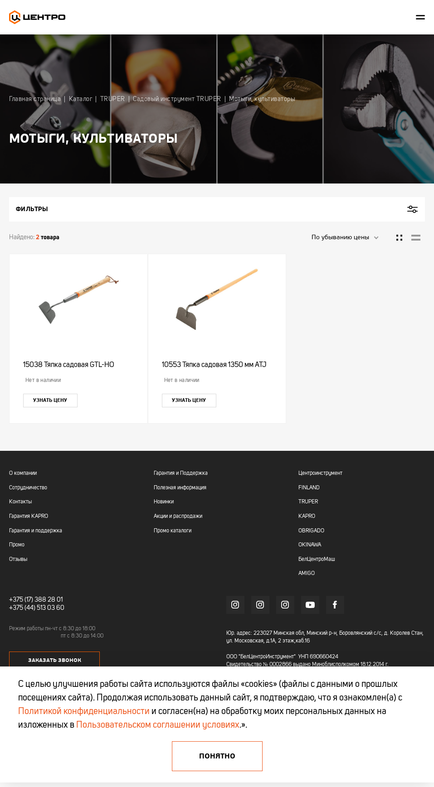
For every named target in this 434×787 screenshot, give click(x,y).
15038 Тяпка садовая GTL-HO (68, 365)
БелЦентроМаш (316, 559)
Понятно (217, 756)
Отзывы (18, 559)
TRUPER (308, 502)
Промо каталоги (172, 531)
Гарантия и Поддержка (181, 473)
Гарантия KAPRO (28, 516)
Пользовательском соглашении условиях (157, 725)
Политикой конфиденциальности (84, 711)
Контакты (20, 502)
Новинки (164, 502)
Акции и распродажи (178, 516)
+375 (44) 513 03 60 (36, 608)
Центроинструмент (320, 473)
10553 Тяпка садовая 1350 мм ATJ (214, 365)
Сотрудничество (28, 488)
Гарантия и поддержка (35, 531)
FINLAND (309, 488)
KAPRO (306, 516)
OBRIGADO (311, 531)
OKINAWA (309, 545)
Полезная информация (180, 488)
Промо (16, 545)
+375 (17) (21, 600)
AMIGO (306, 573)
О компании (23, 473)
